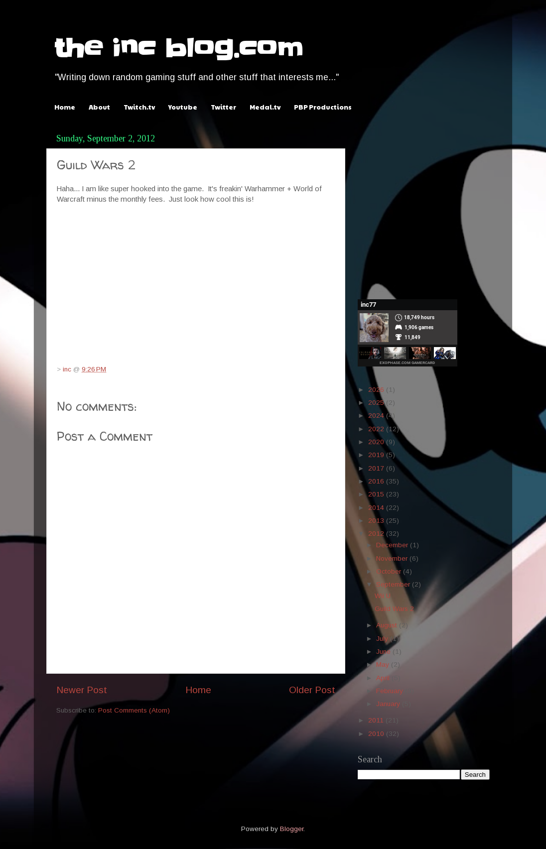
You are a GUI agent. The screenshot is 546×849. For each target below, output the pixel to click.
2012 (377, 533)
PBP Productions (323, 107)
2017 (377, 468)
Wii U (383, 596)
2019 (377, 455)
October (389, 571)
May (383, 664)
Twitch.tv (139, 107)
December (393, 545)
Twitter (223, 107)
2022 (377, 429)
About (99, 107)
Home (64, 107)
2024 (377, 415)
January (389, 704)
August (387, 625)
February (390, 691)
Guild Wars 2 (394, 608)
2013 (377, 520)
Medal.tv (265, 107)
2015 (377, 494)
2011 (377, 720)
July (383, 638)
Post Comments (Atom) (134, 710)
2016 (377, 481)
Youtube (182, 107)
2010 (377, 733)
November (393, 558)
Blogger (291, 829)
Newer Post (81, 690)
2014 (377, 507)
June (384, 651)
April (384, 678)
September (394, 584)
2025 (377, 402)
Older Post (312, 690)
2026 (377, 389)
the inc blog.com (178, 48)
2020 (377, 442)
